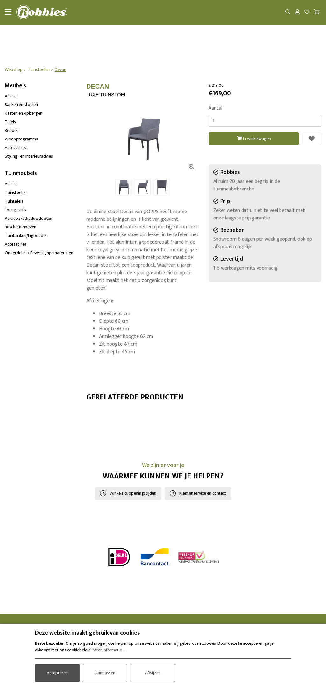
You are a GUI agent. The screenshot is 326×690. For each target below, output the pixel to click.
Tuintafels (14, 201)
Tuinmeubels (21, 173)
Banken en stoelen (21, 105)
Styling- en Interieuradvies (29, 156)
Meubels (15, 85)
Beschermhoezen (20, 227)
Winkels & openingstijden (133, 493)
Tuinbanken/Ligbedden (26, 235)
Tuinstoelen (16, 192)
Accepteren (57, 673)
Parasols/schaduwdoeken (28, 218)
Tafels (10, 122)
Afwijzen (153, 673)
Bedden (12, 130)
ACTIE (10, 96)
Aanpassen (105, 673)
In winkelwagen (254, 138)
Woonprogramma (21, 139)
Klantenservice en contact (202, 493)
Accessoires (15, 148)
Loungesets (15, 209)
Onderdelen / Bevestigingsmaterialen (39, 252)
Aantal (215, 108)
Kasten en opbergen (23, 113)
